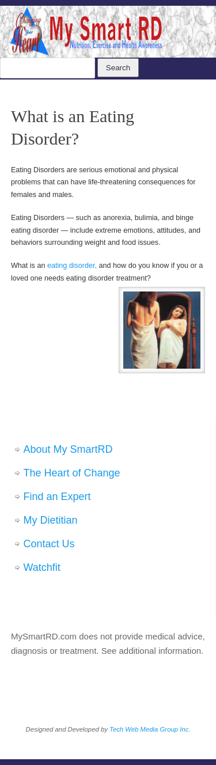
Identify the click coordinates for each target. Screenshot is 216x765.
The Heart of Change (72, 473)
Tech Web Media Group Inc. (149, 729)
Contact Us (49, 544)
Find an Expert (57, 496)
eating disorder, (72, 266)
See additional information (151, 651)
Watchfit (42, 567)
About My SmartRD (68, 449)
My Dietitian (51, 520)
